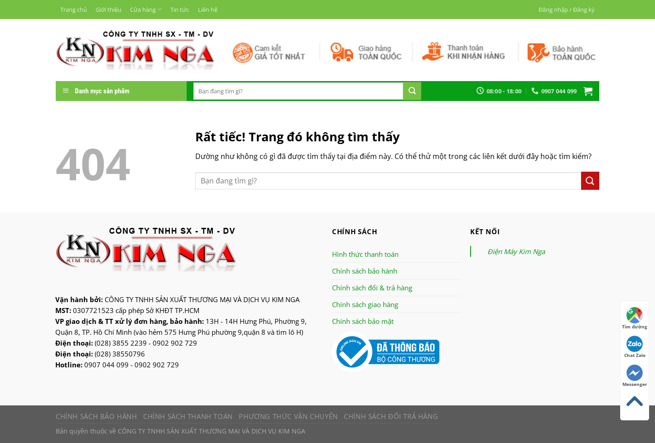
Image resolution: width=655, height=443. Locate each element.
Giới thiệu (108, 9)
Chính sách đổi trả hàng (391, 416)
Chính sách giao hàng (365, 304)
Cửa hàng (146, 9)
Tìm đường (634, 318)
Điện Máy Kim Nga (516, 251)
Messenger (634, 376)
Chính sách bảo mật (363, 321)
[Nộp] (412, 91)
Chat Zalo (634, 347)
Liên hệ (207, 9)
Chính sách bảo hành (364, 270)
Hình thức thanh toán (365, 254)
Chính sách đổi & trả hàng (372, 287)
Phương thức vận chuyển (288, 416)
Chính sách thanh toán (188, 416)
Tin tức (179, 9)
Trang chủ (73, 9)
